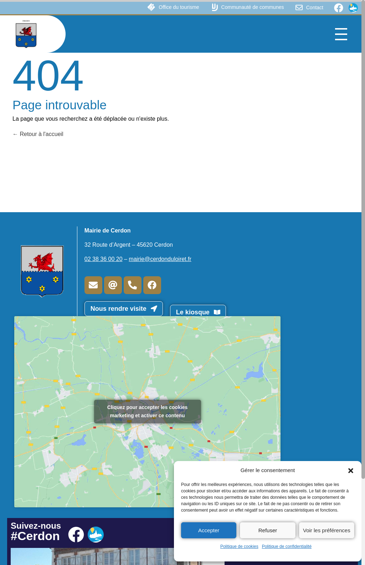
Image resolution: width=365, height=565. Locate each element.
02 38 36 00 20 (103, 259)
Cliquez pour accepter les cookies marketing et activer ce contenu (147, 411)
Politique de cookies (239, 546)
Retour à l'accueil (37, 134)
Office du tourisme (179, 7)
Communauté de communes (252, 7)
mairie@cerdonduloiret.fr (160, 259)
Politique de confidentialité (287, 546)
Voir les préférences (326, 530)
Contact (314, 7)
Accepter (208, 530)
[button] (350, 470)
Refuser (267, 530)
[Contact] (299, 7)
